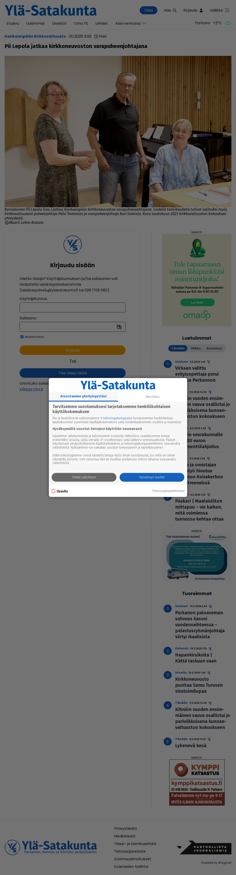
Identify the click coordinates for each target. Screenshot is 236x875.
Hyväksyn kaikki (152, 477)
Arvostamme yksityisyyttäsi (83, 396)
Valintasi (153, 397)
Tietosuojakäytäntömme (168, 491)
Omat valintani (84, 477)
